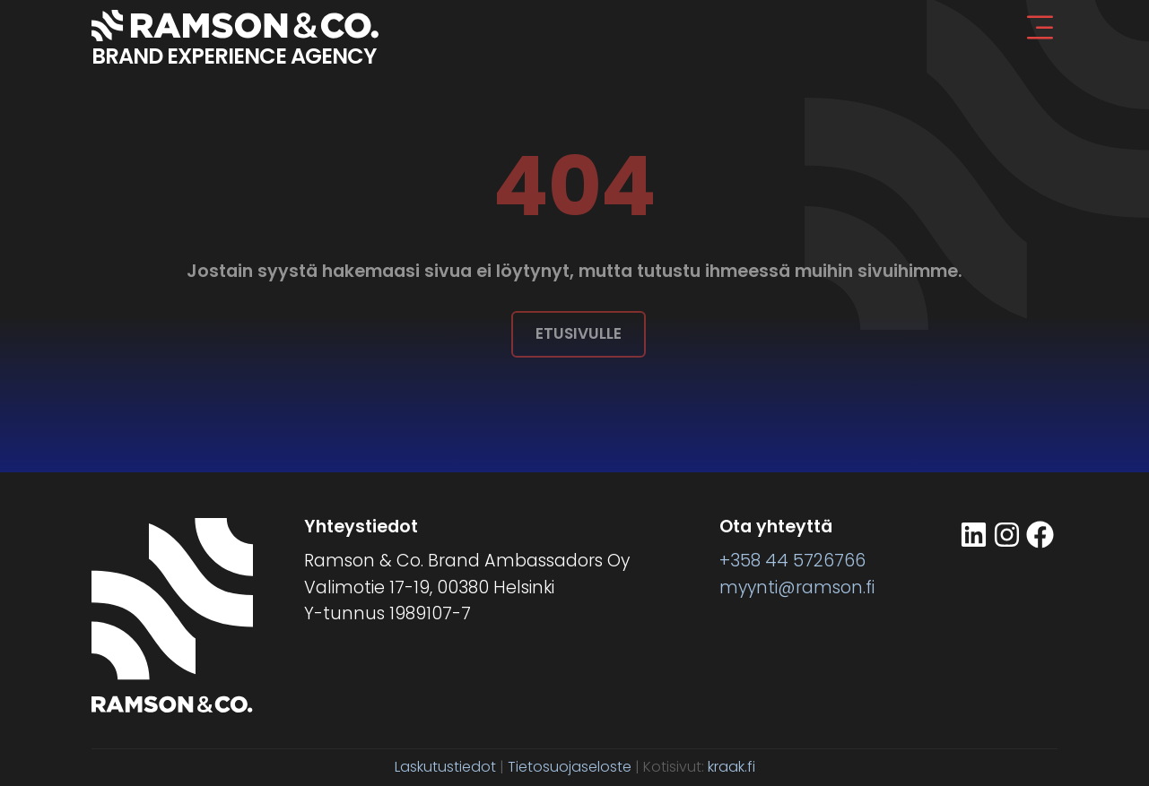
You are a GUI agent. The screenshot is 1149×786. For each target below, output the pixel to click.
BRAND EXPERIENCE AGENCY (233, 56)
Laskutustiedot (445, 766)
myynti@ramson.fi (797, 587)
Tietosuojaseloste (569, 766)
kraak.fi (731, 766)
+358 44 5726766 (792, 560)
